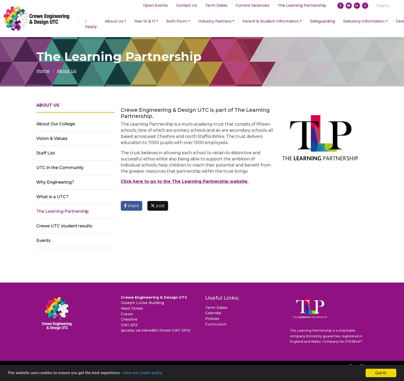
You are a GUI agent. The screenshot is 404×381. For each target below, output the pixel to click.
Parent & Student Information (271, 21)
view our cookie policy (143, 373)
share (131, 205)
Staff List (45, 153)
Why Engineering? (55, 182)
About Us (114, 21)
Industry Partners (215, 21)
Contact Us (186, 5)
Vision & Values (52, 138)
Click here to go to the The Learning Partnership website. (184, 181)
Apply (91, 24)
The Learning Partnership (302, 5)
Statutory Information (364, 21)
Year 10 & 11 (144, 21)
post (158, 205)
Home (42, 71)
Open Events (155, 5)
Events (43, 240)
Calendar (213, 313)
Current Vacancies (252, 5)
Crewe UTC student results (64, 225)
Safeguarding (322, 21)
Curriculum (215, 324)
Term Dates (216, 5)
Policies (212, 318)
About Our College (55, 123)
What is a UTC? (52, 196)
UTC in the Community (60, 167)
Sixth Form (176, 21)
